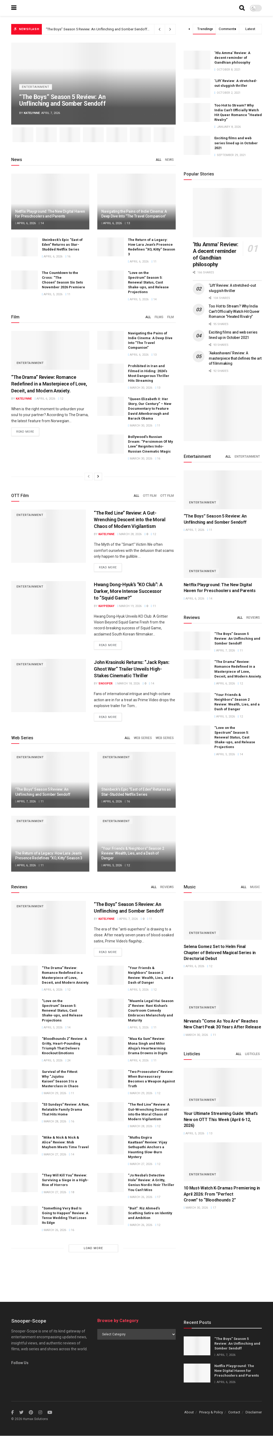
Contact (234, 1412)
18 (71, 1192)
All (158, 160)
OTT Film (149, 496)
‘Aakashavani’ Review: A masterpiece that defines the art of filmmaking (235, 358)
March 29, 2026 (54, 1093)
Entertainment (35, 87)
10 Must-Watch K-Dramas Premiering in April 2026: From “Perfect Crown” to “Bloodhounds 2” (222, 1194)
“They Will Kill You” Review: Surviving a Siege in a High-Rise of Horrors (65, 1180)
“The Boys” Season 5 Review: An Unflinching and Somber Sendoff (97, 29)
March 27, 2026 (54, 1154)
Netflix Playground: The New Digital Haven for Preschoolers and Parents (236, 1370)
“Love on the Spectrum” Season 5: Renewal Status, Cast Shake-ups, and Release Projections (148, 282)
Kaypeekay (106, 606)
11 (153, 261)
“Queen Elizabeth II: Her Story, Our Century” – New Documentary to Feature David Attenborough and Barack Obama (149, 408)
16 (67, 256)
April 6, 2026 (25, 223)
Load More (93, 1248)
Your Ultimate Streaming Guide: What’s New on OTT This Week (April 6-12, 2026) (221, 1119)
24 (67, 1060)
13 (127, 223)
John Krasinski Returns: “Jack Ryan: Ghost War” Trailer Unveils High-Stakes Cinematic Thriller (131, 668)
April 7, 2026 (25, 801)
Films (159, 317)
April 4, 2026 (138, 1060)
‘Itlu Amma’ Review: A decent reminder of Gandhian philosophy (232, 57)
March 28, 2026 (129, 534)
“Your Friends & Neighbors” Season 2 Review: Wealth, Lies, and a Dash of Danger (132, 853)
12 (60, 398)
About (189, 1412)
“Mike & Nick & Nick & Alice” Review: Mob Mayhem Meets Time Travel (65, 1142)
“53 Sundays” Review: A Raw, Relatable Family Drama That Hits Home (65, 1109)
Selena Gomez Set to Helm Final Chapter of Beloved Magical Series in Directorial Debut (220, 952)
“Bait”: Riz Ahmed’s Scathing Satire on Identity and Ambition (150, 1213)
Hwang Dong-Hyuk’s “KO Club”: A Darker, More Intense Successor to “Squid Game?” (128, 591)
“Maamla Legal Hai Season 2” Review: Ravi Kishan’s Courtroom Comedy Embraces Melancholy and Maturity (151, 1010)
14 (41, 223)
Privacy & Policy (211, 1412)
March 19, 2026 (129, 606)
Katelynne (32, 113)
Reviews (253, 617)
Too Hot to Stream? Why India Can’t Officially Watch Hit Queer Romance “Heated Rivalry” (234, 311)
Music (255, 887)
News (169, 160)
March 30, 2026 (140, 387)
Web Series (143, 738)
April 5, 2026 (52, 294)
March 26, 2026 (140, 1197)
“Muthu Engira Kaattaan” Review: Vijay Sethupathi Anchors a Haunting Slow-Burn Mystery (147, 1147)
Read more (25, 432)
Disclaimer (254, 1412)
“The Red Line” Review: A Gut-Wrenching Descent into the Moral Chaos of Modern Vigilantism (129, 519)
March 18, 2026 (127, 683)
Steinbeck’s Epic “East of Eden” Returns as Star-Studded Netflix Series (62, 244)
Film (170, 317)
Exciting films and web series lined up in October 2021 (236, 143)
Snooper (105, 683)
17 (157, 1197)
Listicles (252, 1054)
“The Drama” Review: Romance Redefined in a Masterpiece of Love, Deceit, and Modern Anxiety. (49, 383)
